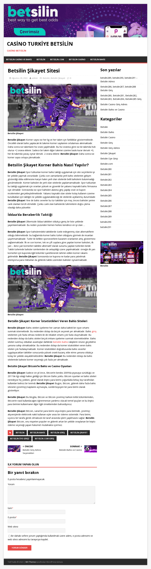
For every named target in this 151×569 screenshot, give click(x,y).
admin (35, 78)
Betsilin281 (106, 174)
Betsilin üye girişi (19, 438)
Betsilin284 (106, 190)
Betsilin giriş (58, 432)
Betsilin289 (106, 216)
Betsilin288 (106, 211)
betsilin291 (105, 227)
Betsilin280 (106, 169)
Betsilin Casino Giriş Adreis (113, 104)
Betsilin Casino (77, 59)
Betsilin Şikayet (58, 78)
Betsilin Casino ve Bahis (19, 59)
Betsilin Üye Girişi (109, 158)
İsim (10, 508)
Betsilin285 (106, 195)
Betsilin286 (106, 200)
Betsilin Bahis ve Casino (112, 109)
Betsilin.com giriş (44, 438)
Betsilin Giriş (106, 142)
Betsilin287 (106, 206)
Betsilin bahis (37, 432)
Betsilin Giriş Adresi (110, 147)
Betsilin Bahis (97, 59)
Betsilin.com (57, 59)
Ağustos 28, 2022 (20, 78)
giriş (94, 331)
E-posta (12, 517)
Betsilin (41, 59)
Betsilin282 (106, 179)
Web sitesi (13, 526)
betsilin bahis (60, 341)
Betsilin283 (106, 184)
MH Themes (31, 562)
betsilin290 (105, 221)
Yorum (11, 484)
